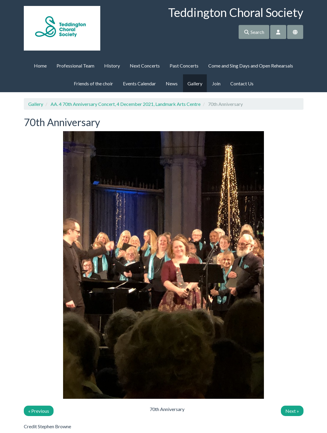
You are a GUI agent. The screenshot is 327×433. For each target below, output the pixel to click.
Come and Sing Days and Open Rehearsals (250, 65)
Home (40, 65)
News (172, 83)
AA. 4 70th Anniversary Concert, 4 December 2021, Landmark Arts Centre (126, 104)
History (112, 65)
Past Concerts (184, 65)
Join (216, 83)
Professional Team (75, 65)
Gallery (194, 83)
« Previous (38, 411)
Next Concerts (145, 65)
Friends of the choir (93, 83)
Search (254, 32)
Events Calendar (139, 83)
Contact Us (242, 83)
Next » (292, 411)
